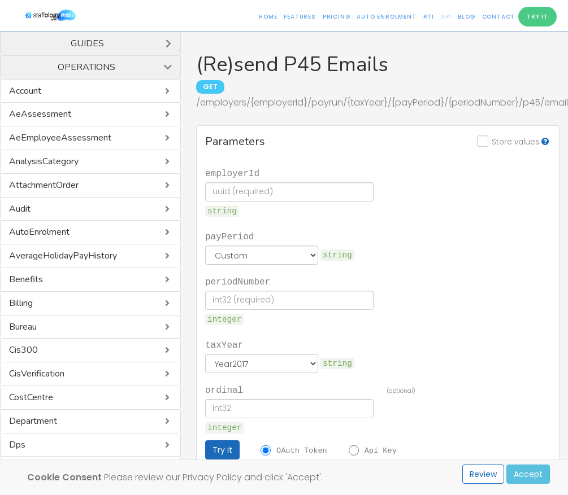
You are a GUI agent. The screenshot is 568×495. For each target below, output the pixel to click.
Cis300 (23, 350)
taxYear (224, 344)
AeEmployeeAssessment (60, 138)
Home (268, 16)
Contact (498, 16)
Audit (20, 209)
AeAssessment (40, 114)
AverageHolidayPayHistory (63, 255)
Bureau (23, 327)
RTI (428, 16)
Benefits (26, 279)
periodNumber (237, 281)
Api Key (381, 450)
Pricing (336, 16)
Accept (528, 474)
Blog (466, 16)
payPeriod (229, 236)
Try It (537, 16)
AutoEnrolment (39, 232)
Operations (86, 67)
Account (25, 91)
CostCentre (31, 397)
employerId (232, 173)
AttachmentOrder (44, 185)
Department (33, 421)
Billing (21, 303)
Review (483, 474)
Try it (222, 449)
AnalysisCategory (44, 161)
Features (299, 16)
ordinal (224, 389)
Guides (87, 43)
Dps (17, 445)
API (446, 16)
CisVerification (36, 373)
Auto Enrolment (386, 16)
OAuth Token (301, 450)
